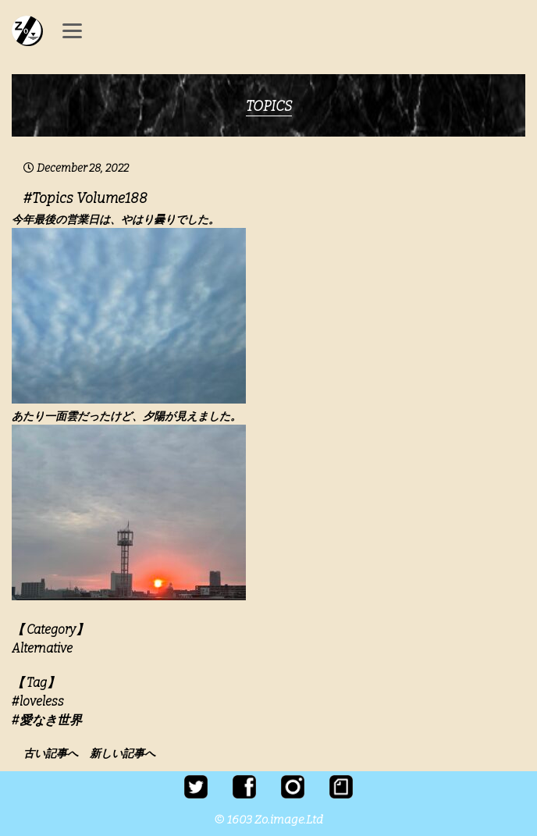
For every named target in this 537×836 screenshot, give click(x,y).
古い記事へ (55, 753)
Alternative (42, 648)
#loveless (38, 701)
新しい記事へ (122, 753)
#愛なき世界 (47, 720)
